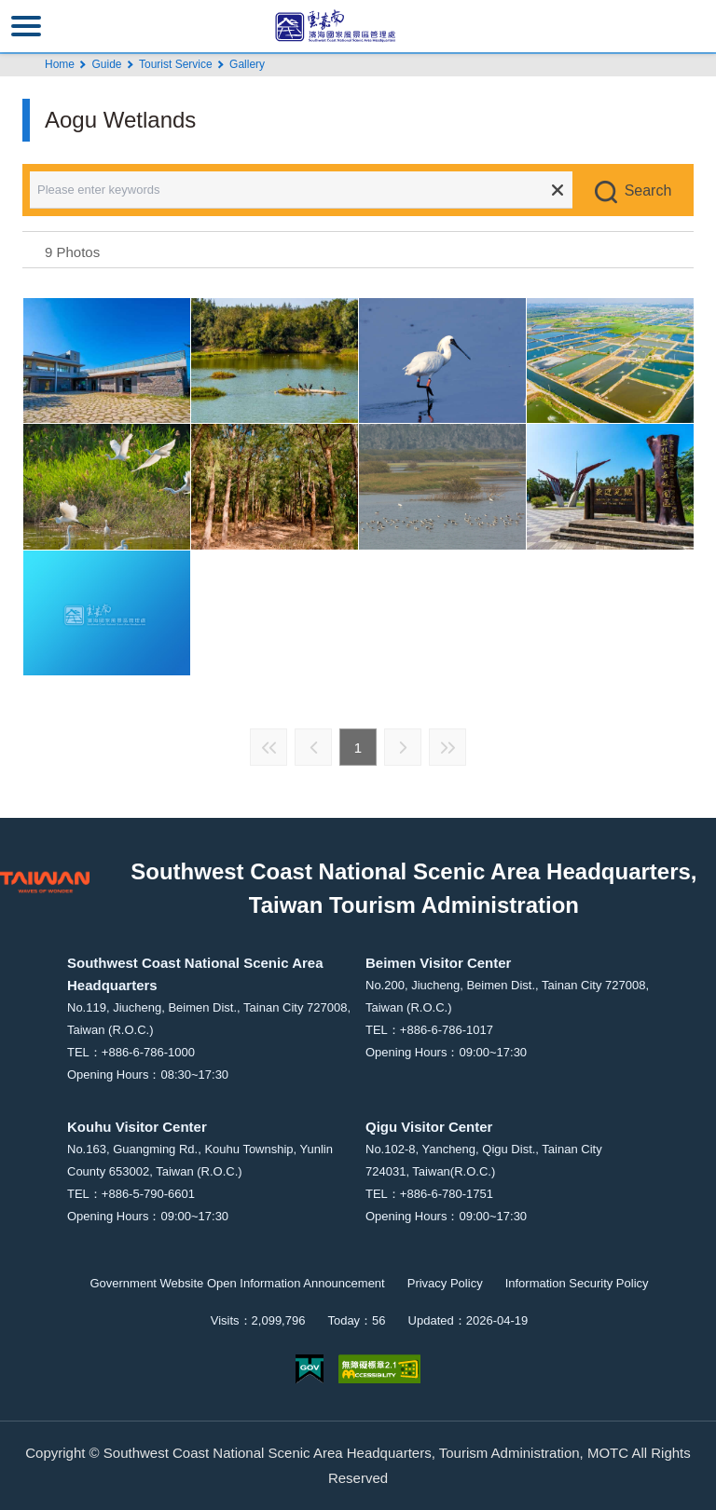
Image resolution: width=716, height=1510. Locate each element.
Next (402, 747)
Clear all (557, 190)
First (268, 747)
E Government (310, 1368)
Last (447, 747)
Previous (313, 747)
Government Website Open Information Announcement (237, 1283)
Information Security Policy (577, 1283)
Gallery (247, 64)
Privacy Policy (445, 1283)
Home (60, 64)
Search (648, 190)
